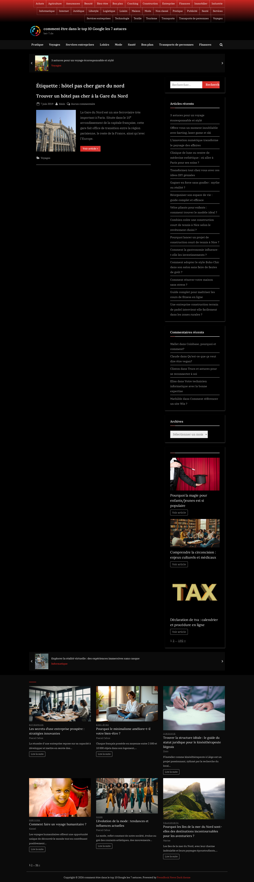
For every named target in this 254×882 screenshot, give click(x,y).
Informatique (47, 11)
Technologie (122, 18)
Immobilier (200, 3)
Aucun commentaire (83, 104)
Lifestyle (94, 11)
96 (36, 865)
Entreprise (168, 3)
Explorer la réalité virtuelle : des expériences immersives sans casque (95, 658)
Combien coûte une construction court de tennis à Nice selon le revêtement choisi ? (192, 225)
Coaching (132, 3)
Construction (150, 3)
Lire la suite (37, 754)
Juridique (78, 11)
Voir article (179, 512)
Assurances (73, 3)
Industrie (217, 3)
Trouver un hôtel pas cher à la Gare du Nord (82, 96)
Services (218, 11)
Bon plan (118, 3)
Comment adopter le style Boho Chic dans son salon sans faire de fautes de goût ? (194, 267)
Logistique (109, 11)
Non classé (162, 11)
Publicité (192, 11)
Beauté (88, 3)
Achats (40, 3)
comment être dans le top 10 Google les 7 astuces (85, 28)
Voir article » (92, 149)
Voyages (218, 18)
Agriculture (55, 3)
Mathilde (176, 398)
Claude (175, 356)
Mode (148, 11)
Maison (136, 11)
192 (180, 640)
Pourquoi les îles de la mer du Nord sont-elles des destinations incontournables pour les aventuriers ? (192, 831)
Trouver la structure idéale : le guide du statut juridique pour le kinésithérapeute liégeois (192, 742)
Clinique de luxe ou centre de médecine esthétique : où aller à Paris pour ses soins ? (191, 157)
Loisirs (123, 11)
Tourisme (151, 18)
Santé (205, 11)
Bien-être (102, 3)
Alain (62, 103)
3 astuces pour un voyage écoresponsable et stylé (82, 60)
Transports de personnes (194, 18)
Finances (184, 3)
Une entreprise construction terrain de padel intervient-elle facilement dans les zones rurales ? (194, 309)
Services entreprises (99, 18)
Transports (168, 18)
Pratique (178, 11)
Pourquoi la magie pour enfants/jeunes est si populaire (188, 500)
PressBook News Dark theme (173, 877)
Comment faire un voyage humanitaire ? (57, 824)
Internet (64, 11)
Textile (138, 18)
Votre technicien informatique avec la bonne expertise (188, 386)
